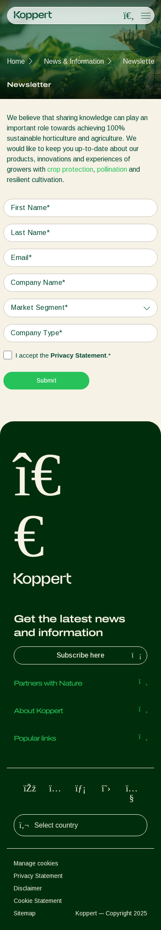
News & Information (74, 61)
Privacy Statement (78, 355)
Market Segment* (39, 307)
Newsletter (140, 61)
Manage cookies (36, 863)
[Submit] (46, 380)
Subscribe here (100, 655)
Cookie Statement (38, 900)
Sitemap (25, 913)
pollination (112, 169)
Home (16, 61)
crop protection (70, 169)
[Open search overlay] (128, 16)
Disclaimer (28, 888)
